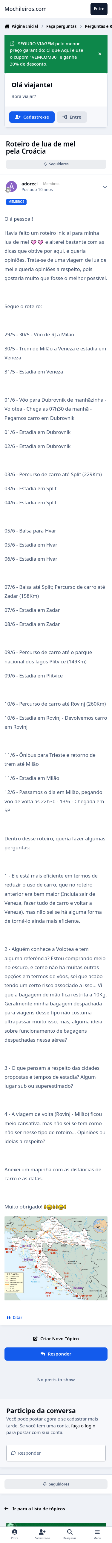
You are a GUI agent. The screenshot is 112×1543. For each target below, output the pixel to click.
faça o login (83, 1426)
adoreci (30, 184)
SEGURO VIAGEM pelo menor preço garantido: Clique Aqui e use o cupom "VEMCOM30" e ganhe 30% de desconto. (46, 53)
